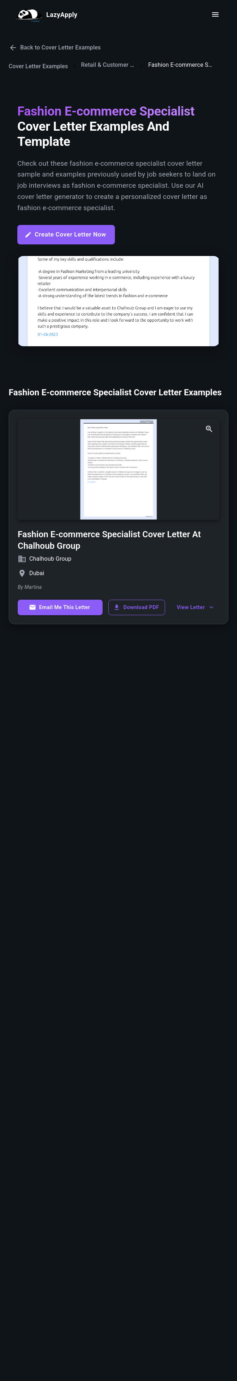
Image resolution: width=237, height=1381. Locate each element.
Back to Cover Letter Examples (55, 47)
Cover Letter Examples (38, 66)
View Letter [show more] (196, 607)
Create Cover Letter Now (65, 234)
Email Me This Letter (59, 607)
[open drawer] (215, 14)
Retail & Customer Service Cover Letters (108, 64)
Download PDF (136, 607)
